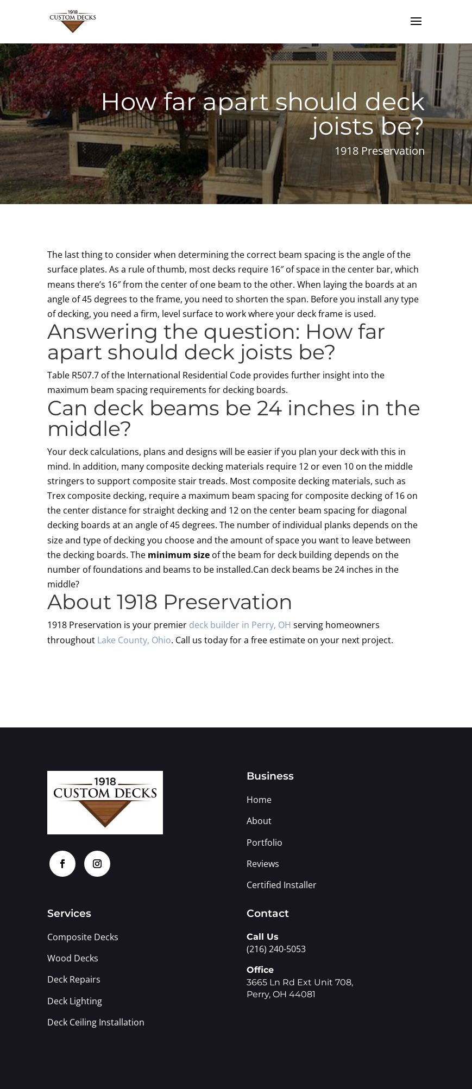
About (259, 821)
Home (259, 800)
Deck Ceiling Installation (95, 1022)
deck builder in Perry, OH (240, 625)
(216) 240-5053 (276, 949)
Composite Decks (82, 937)
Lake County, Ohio (134, 640)
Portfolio (264, 843)
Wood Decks (72, 958)
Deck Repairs (73, 979)
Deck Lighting (75, 1001)
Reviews (263, 864)
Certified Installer (282, 885)
